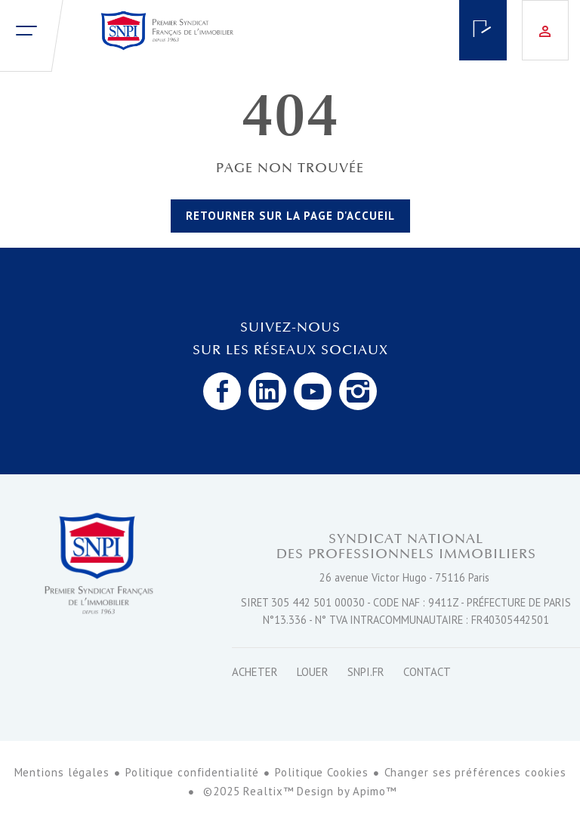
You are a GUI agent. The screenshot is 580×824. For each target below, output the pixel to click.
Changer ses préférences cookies (475, 772)
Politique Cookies (321, 772)
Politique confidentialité (192, 772)
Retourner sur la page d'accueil (290, 215)
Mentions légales (62, 772)
